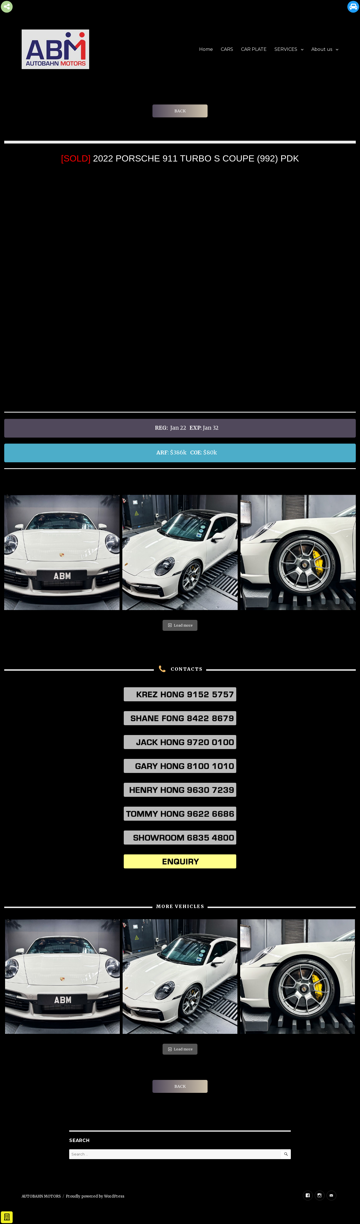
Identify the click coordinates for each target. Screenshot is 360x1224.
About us (321, 49)
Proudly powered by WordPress (95, 1196)
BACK (180, 110)
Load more (180, 625)
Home (206, 49)
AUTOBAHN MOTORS (41, 1196)
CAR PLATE (254, 49)
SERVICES (285, 49)
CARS (227, 49)
